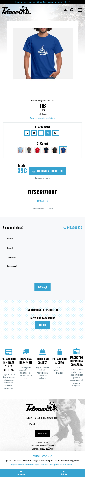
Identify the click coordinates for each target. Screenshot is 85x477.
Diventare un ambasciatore (42, 445)
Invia (42, 287)
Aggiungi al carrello (47, 171)
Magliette (42, 101)
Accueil (34, 101)
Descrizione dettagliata (42, 118)
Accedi (43, 325)
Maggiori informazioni (61, 464)
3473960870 (74, 227)
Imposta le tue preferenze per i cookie (29, 464)
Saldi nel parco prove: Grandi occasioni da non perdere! (42, 2)
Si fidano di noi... (42, 442)
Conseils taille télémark (42, 448)
